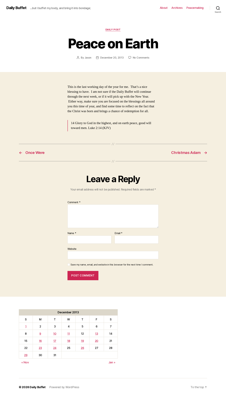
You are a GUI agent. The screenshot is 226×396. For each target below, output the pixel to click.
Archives (177, 7)
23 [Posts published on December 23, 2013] (40, 348)
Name (71, 233)
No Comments (141, 57)
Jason (88, 57)
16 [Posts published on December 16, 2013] (40, 340)
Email (118, 233)
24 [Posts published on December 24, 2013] (54, 348)
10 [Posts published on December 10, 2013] (54, 333)
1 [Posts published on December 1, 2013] (26, 326)
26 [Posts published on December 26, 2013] (82, 348)
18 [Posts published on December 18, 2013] (68, 340)
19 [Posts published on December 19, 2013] (82, 340)
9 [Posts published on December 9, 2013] (40, 333)
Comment (74, 202)
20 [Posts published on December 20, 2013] (96, 340)
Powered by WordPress (64, 387)
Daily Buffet (16, 8)
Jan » (111, 362)
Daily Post (113, 29)
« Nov (25, 362)
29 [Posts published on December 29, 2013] (25, 355)
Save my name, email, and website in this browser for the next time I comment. (112, 264)
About (164, 7)
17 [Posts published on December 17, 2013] (54, 340)
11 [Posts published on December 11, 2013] (68, 333)
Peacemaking (195, 7)
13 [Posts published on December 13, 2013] (96, 333)
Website (71, 248)
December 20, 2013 (112, 57)
